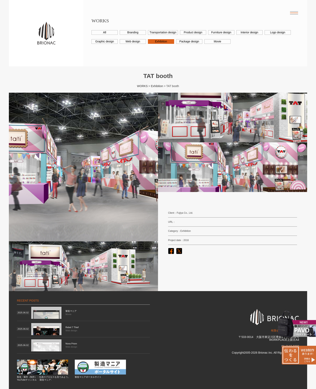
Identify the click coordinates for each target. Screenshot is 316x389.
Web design (132, 41)
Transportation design (163, 32)
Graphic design (104, 41)
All (104, 32)
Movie (217, 41)
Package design (189, 41)
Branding (132, 32)
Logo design (278, 32)
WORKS (142, 86)
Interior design (250, 32)
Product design (193, 32)
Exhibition (161, 41)
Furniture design (221, 32)
